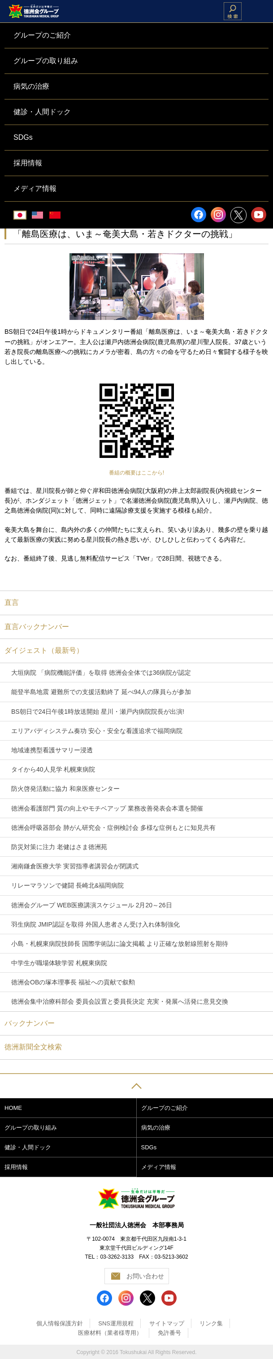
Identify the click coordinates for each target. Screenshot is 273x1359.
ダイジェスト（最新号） (43, 650)
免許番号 (169, 1332)
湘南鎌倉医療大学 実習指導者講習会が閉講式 (75, 866)
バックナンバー (29, 1023)
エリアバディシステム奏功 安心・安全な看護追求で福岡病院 (96, 730)
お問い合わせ (145, 1276)
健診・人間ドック (27, 1147)
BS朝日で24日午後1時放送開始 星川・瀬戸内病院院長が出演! (97, 711)
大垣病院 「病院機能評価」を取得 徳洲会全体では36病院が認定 (101, 672)
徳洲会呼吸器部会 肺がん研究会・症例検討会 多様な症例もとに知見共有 (113, 827)
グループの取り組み (30, 1127)
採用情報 (16, 1167)
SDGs (149, 1147)
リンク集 (211, 1323)
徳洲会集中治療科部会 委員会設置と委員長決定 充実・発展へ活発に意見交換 (119, 1001)
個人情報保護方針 (59, 1323)
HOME (13, 1107)
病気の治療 (155, 1127)
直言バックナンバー (36, 626)
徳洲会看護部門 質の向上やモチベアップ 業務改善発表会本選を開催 (107, 808)
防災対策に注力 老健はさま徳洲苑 (59, 846)
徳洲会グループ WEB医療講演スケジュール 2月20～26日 (91, 905)
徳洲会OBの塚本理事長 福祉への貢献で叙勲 (73, 982)
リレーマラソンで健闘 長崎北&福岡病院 (67, 885)
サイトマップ (166, 1323)
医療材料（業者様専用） (110, 1332)
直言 (11, 602)
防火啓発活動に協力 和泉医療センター (65, 788)
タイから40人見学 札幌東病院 (53, 769)
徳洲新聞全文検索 (33, 1047)
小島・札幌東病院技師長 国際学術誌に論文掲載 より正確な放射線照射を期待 (119, 943)
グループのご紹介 (164, 1107)
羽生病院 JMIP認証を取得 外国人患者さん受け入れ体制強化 (95, 924)
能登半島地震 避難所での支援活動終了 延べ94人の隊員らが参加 (101, 691)
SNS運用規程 (116, 1323)
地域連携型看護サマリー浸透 (52, 750)
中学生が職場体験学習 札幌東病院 (59, 962)
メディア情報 (158, 1167)
